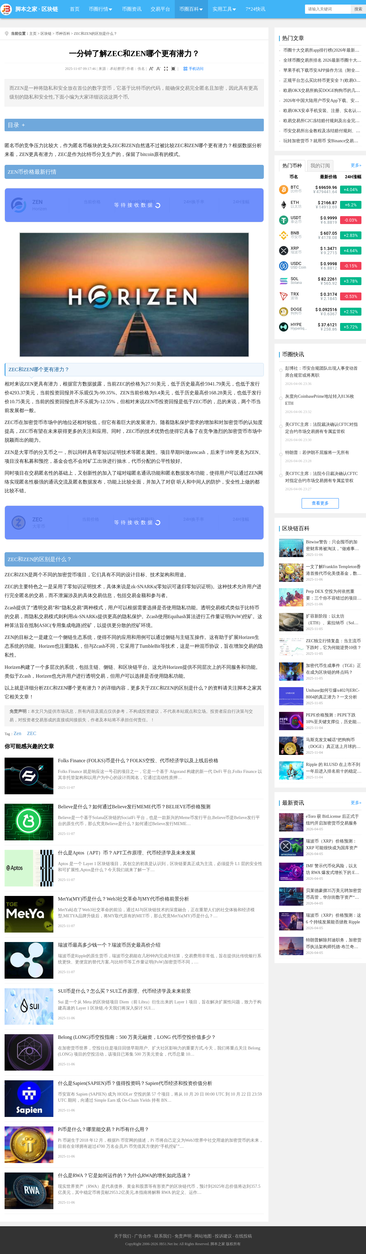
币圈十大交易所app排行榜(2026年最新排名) (324, 50)
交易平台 (160, 9)
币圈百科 (189, 9)
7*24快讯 (255, 9)
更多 (355, 165)
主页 (33, 33)
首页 (75, 9)
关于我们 (122, 1236)
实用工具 (222, 9)
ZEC (31, 733)
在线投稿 (243, 1236)
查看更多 (320, 503)
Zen (17, 733)
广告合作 (142, 1236)
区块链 (49, 9)
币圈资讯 (132, 9)
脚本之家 (26, 9)
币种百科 (63, 33)
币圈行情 (98, 9)
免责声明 (183, 1236)
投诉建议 (223, 1236)
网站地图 (203, 1236)
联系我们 (162, 1236)
